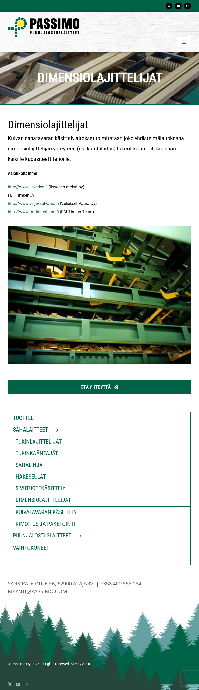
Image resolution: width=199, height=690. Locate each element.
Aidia (86, 664)
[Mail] (26, 684)
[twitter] (169, 6)
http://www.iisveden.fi (28, 186)
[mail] (187, 6)
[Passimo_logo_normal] (43, 19)
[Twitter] (10, 684)
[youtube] (178, 6)
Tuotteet (25, 418)
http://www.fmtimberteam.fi (33, 211)
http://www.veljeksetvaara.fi (33, 203)
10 (126, 357)
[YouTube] (18, 684)
